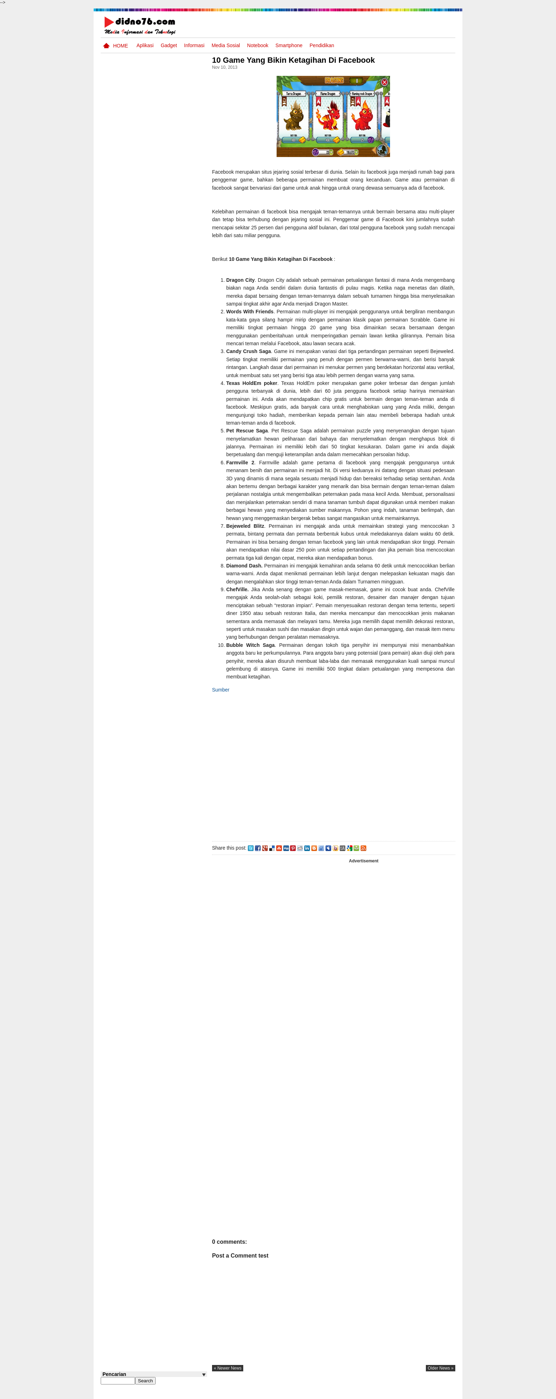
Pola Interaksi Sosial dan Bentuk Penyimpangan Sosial (165, 310)
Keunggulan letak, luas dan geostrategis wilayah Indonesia (167, 472)
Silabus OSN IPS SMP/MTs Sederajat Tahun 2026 (167, 364)
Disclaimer (442, 1392)
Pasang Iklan (347, 1392)
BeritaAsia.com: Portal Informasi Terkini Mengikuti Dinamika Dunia (167, 445)
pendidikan (322, 45)
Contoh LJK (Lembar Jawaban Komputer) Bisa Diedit (165, 418)
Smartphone (289, 45)
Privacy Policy (412, 1392)
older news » (441, 1376)
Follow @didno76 (120, 531)
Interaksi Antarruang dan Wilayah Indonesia (165, 387)
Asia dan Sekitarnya (159, 329)
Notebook (257, 45)
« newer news (230, 1376)
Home (120, 46)
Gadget (169, 45)
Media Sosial (226, 45)
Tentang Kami (379, 1392)
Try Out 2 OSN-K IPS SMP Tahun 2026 (168, 495)
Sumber (223, 697)
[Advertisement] (334, 774)
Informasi (194, 45)
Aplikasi (145, 45)
